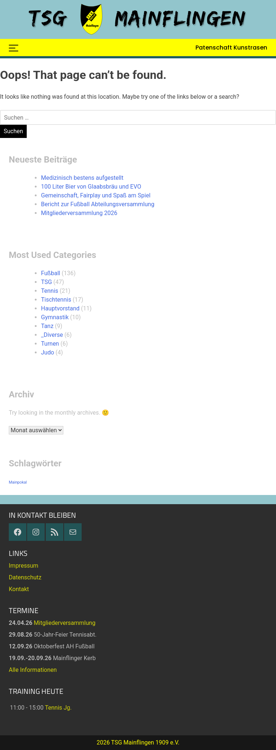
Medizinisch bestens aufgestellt (82, 177)
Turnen (50, 343)
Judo (47, 352)
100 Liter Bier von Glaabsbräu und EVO (91, 186)
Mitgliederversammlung (65, 622)
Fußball (50, 273)
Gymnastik (55, 317)
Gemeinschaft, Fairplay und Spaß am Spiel (95, 195)
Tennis (49, 290)
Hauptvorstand (60, 308)
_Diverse (52, 334)
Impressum (23, 565)
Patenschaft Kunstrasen (231, 47)
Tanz (47, 326)
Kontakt (19, 589)
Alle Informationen (33, 669)
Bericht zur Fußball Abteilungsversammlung (97, 204)
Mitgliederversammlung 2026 (79, 213)
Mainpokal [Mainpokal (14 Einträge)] (18, 482)
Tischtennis (56, 299)
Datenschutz (25, 577)
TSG (46, 281)
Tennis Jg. (58, 707)
